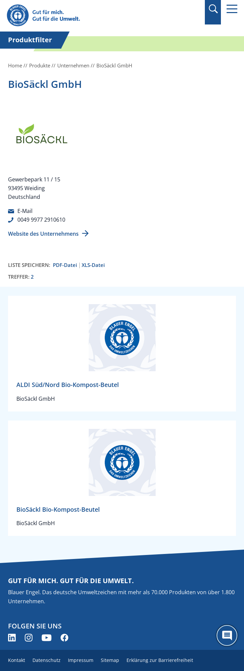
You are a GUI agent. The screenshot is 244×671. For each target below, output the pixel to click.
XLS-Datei (93, 265)
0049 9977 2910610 (41, 219)
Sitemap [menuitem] (110, 660)
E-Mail (24, 211)
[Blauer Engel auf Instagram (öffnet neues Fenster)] (28, 637)
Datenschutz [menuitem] (46, 660)
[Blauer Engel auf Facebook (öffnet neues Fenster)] (64, 637)
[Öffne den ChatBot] (227, 635)
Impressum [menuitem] (80, 660)
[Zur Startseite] (87, 15)
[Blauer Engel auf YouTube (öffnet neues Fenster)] (47, 637)
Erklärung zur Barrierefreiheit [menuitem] (160, 660)
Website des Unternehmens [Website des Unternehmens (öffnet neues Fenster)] (43, 233)
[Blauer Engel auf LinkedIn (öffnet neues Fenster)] (12, 637)
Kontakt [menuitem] (16, 660)
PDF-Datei (65, 265)
